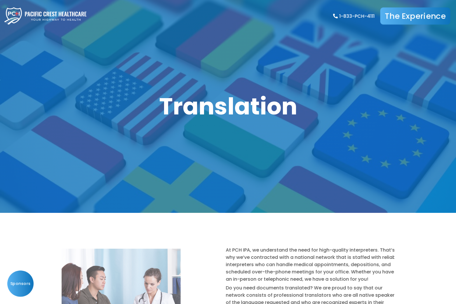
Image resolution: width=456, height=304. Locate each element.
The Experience (415, 16)
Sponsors (20, 283)
